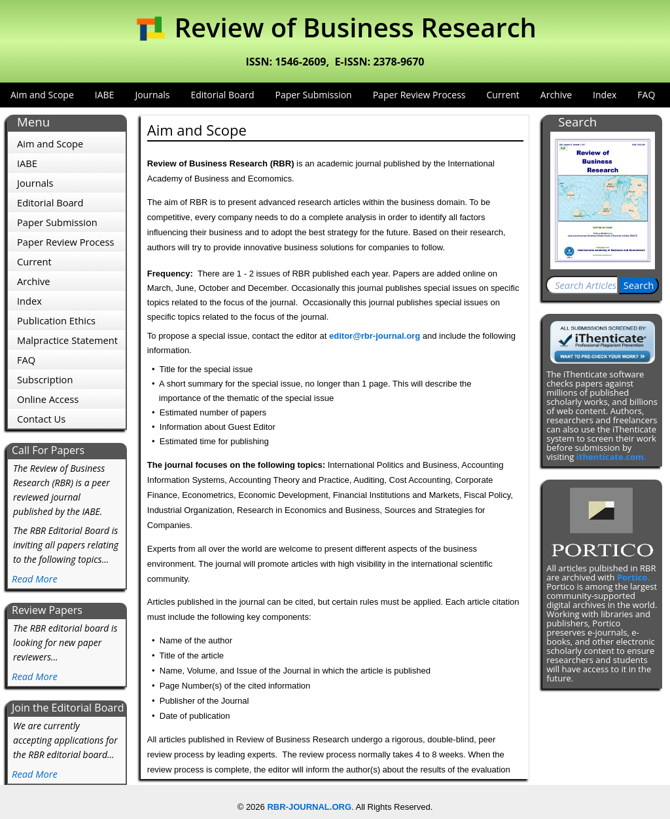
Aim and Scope (42, 94)
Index (604, 94)
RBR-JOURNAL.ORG (309, 807)
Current (503, 94)
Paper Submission (313, 94)
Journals (152, 94)
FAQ (646, 94)
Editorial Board (222, 94)
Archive (556, 94)
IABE (105, 94)
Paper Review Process (419, 94)
